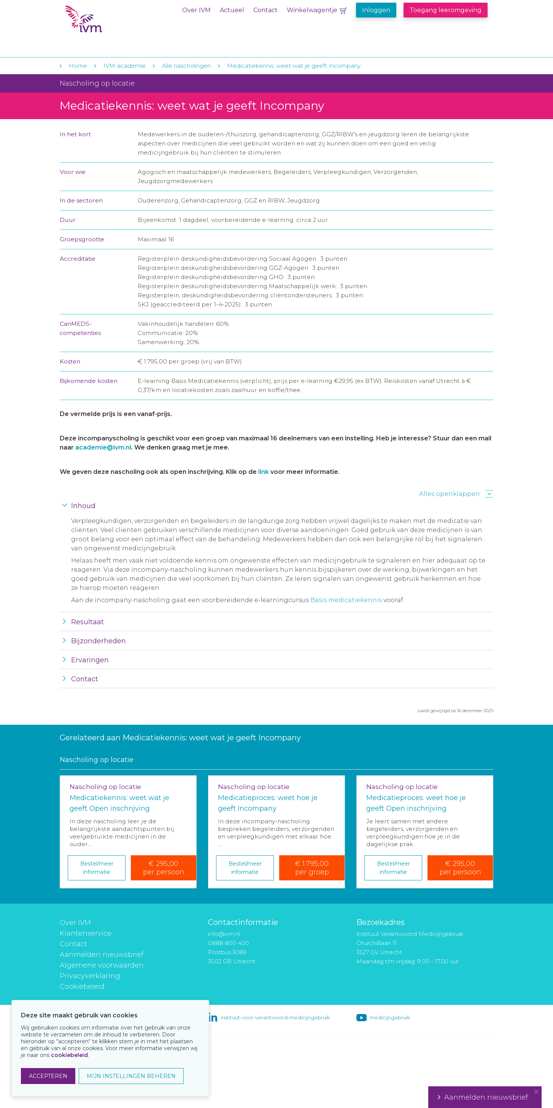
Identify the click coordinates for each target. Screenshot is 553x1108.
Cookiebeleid (82, 986)
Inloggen (376, 10)
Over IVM (196, 10)
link (263, 471)
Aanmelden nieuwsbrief (101, 954)
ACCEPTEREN (48, 1076)
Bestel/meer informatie (96, 867)
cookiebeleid (69, 1055)
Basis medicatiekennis (346, 600)
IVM (111, 22)
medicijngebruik (390, 1017)
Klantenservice (85, 933)
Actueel (232, 10)
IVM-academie (124, 65)
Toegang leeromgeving (445, 10)
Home (78, 65)
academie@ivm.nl (103, 447)
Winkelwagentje (312, 10)
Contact (265, 10)
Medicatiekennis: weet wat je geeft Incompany (294, 65)
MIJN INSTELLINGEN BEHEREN (131, 1076)
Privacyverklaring (90, 976)
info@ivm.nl (224, 933)
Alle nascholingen (186, 65)
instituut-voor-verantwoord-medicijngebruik (275, 1017)
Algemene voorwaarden (102, 965)
